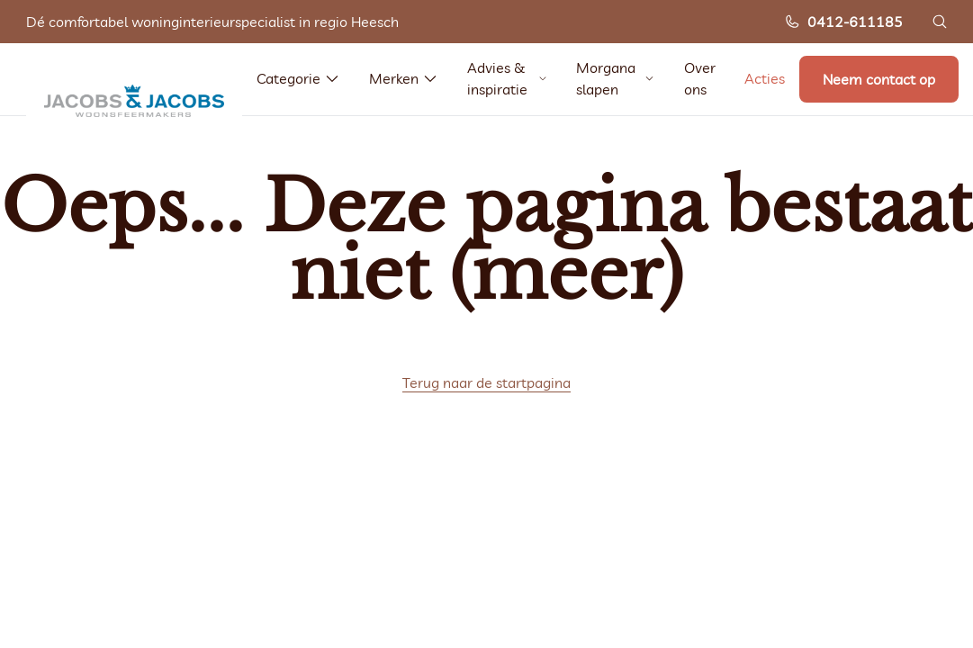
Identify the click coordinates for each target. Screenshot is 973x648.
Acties (764, 78)
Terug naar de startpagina (486, 383)
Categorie (298, 78)
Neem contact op (879, 79)
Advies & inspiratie (507, 78)
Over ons (700, 78)
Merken (403, 78)
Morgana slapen (615, 78)
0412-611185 (843, 22)
